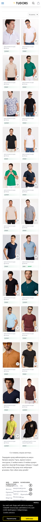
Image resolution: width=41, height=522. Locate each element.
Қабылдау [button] (29, 518)
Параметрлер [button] (11, 518)
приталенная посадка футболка (9, 47)
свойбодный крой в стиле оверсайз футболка (29, 442)
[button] (17, 41)
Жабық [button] (36, 502)
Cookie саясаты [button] (9, 512)
